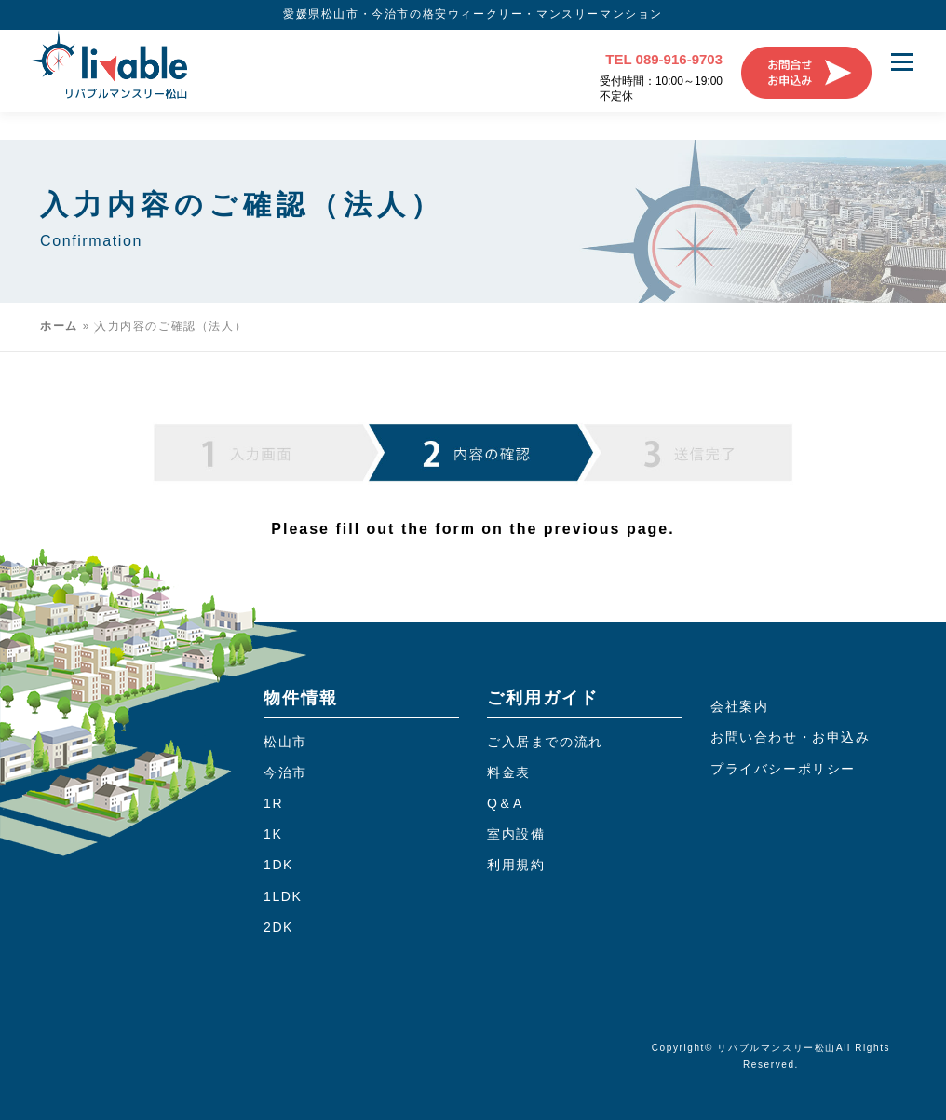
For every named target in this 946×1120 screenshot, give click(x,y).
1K (273, 834)
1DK (278, 865)
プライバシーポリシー (783, 768)
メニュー (901, 63)
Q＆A (505, 803)
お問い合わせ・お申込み (790, 738)
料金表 (509, 772)
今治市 (285, 772)
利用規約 (516, 865)
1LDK (283, 896)
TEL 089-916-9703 (664, 59)
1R (273, 803)
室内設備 (516, 834)
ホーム (59, 326)
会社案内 (739, 706)
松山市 (285, 741)
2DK (278, 927)
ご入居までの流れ (545, 741)
